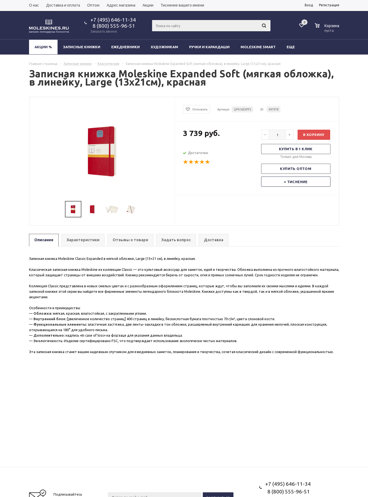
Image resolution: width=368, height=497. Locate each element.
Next (168, 209)
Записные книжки (81, 47)
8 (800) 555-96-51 (112, 26)
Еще (293, 47)
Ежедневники (125, 47)
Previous (36, 209)
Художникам (164, 47)
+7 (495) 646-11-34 (113, 20)
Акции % (43, 47)
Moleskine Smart (258, 47)
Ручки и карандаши (209, 47)
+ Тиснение (296, 182)
